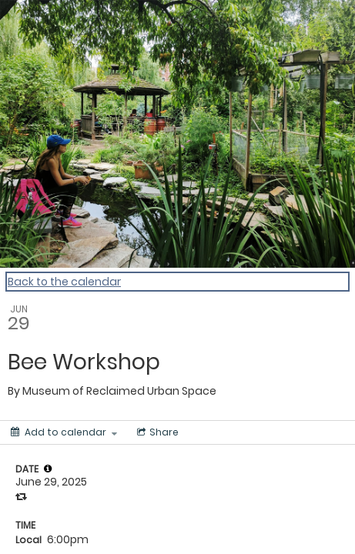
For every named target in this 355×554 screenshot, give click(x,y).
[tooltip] (48, 468)
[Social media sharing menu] (156, 432)
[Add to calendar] (64, 432)
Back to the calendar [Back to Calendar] (64, 281)
